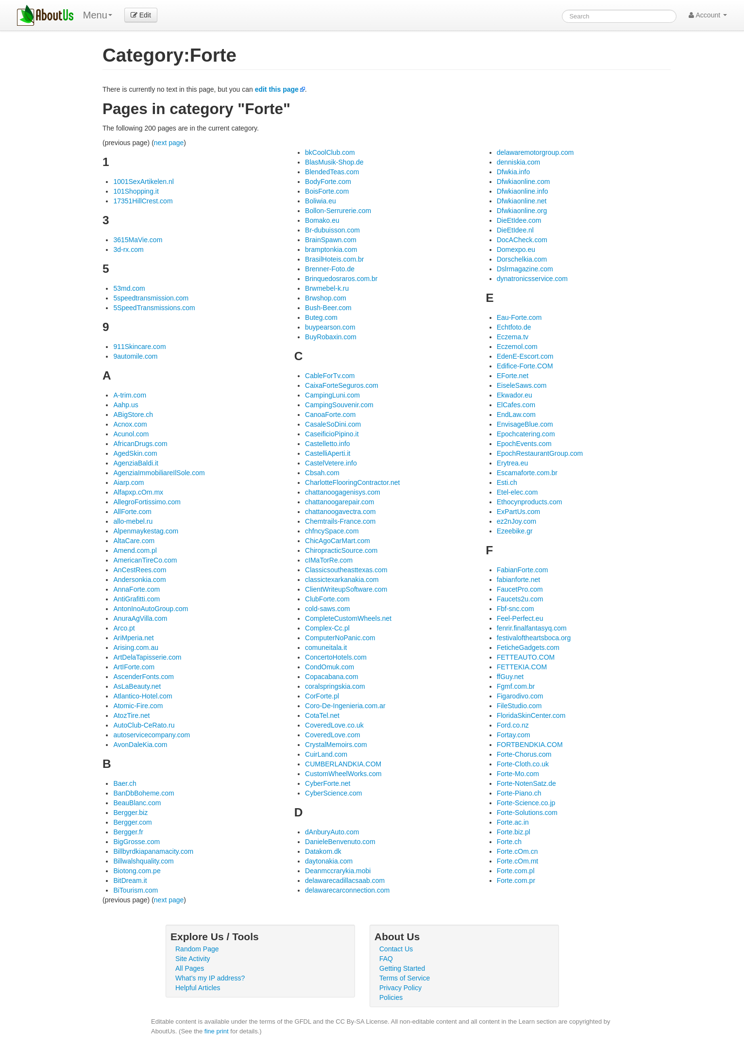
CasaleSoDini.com (333, 424)
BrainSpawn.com (330, 240)
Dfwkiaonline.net (522, 201)
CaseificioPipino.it (332, 434)
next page (169, 143)
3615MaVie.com (137, 240)
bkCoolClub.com (330, 152)
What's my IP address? (210, 978)
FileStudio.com (519, 706)
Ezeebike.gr (515, 531)
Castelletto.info (327, 444)
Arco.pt (124, 628)
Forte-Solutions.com (527, 812)
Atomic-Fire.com (138, 706)
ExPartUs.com (518, 511)
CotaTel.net (322, 715)
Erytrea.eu (512, 463)
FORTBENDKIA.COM (530, 744)
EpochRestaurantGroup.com (540, 453)
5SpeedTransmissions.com (154, 308)
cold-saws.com (327, 609)
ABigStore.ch (133, 414)
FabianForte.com (522, 570)
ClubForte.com (327, 599)
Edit (141, 15)
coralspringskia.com (335, 686)
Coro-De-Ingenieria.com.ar (345, 706)
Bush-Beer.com (328, 308)
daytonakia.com (329, 861)
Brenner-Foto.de (330, 269)
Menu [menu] (97, 15)
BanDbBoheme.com (143, 793)
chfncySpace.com (332, 531)
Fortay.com (513, 735)
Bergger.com (132, 822)
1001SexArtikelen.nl (143, 181)
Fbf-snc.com (515, 609)
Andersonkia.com (139, 579)
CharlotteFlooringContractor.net (352, 482)
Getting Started (402, 968)
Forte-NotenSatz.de (526, 783)
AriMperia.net (133, 638)
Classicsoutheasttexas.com (346, 570)
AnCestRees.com (139, 570)
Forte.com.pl (516, 871)
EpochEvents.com (524, 444)
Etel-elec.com (517, 492)
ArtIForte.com (133, 667)
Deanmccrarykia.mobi (338, 871)
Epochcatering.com (526, 434)
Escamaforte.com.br (527, 473)
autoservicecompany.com (151, 735)
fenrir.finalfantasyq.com (532, 628)
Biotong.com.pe (136, 871)
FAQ (386, 959)
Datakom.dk (323, 851)
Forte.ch (509, 842)
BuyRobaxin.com (330, 337)
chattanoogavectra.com (340, 511)
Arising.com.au (135, 647)
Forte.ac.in (513, 822)
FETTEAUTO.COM (526, 657)
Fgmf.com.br (516, 686)
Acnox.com (130, 424)
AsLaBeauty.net (137, 686)
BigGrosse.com (136, 842)
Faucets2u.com (520, 599)
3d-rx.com (128, 249)
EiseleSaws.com (522, 385)
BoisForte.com (327, 191)
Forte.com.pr (516, 880)
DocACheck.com (522, 240)
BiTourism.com (135, 890)
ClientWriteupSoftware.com (346, 589)
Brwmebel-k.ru (327, 288)
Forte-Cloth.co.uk (523, 764)
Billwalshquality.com (143, 861)
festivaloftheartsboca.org (534, 638)
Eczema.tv (512, 337)
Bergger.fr (128, 832)
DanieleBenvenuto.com (340, 842)
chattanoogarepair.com (339, 502)
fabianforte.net (519, 579)
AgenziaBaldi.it (135, 463)
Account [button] (708, 15)
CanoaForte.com (330, 414)
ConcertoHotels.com (336, 657)
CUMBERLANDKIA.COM (343, 764)
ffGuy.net (510, 677)
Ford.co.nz (513, 725)
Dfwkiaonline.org (522, 211)
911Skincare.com (139, 346)
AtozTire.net (131, 715)
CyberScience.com (333, 793)
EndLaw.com (516, 414)
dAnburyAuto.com (332, 832)
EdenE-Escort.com (525, 356)
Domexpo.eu (516, 249)
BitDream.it (130, 880)
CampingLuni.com (332, 395)
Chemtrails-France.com (340, 521)
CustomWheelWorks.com (343, 774)
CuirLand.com (326, 754)
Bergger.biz (130, 812)
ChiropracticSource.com (341, 550)
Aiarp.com (128, 482)
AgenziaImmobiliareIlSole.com (158, 473)
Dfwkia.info (513, 172)
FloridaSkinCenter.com (531, 715)
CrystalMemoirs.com (336, 744)
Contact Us (396, 949)
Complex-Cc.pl (327, 628)
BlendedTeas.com (332, 172)
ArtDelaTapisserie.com (147, 657)
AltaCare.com (133, 541)
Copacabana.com (331, 677)
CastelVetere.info (331, 463)
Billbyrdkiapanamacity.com (153, 851)
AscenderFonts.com (143, 677)
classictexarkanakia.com (342, 579)
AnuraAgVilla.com (140, 618)
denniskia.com (519, 162)
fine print (216, 1031)
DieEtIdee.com (519, 220)
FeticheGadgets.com (528, 647)
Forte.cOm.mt (518, 861)
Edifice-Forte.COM (525, 366)
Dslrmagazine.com (525, 269)
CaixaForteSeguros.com (341, 385)
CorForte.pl (322, 696)
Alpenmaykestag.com (145, 531)
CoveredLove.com (332, 735)
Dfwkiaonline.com (523, 181)
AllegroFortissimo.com (146, 502)
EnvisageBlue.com (525, 424)
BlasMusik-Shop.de (334, 162)
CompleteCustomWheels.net (348, 618)
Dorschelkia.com (522, 259)
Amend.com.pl (134, 550)
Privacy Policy (400, 988)
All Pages (189, 968)
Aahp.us (125, 405)
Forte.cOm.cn (517, 851)
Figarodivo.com (520, 696)
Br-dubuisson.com (332, 230)
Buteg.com (321, 317)
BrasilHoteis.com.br (334, 259)
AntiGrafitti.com (136, 599)
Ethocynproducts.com (529, 502)
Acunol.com (131, 434)
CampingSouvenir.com (339, 405)
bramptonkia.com (331, 249)
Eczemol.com (517, 346)
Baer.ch (124, 783)
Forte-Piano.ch (519, 793)
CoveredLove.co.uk (334, 725)
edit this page (277, 89)
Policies (391, 997)
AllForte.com (132, 511)
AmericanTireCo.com (145, 560)
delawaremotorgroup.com (535, 152)
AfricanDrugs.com (140, 444)
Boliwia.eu (320, 201)
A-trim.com (129, 395)
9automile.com (135, 356)
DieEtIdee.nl (515, 230)
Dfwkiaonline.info (522, 191)
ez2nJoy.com (516, 521)
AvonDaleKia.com (140, 744)
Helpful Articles (197, 988)
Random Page (197, 949)
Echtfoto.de (514, 327)
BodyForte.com (328, 181)
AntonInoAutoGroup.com (150, 609)
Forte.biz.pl (513, 832)
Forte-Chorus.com (524, 754)
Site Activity (192, 959)
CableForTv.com (330, 376)
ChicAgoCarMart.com (337, 541)
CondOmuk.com (329, 667)
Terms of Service (404, 978)
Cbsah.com (322, 473)
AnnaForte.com (136, 589)
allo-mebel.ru (132, 521)
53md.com (129, 288)
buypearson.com (330, 327)
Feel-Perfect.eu (520, 618)
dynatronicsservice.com (532, 278)
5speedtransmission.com (150, 298)
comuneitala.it (326, 647)
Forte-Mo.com (518, 774)
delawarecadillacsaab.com (345, 880)
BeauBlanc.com (137, 803)
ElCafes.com (516, 405)
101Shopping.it (135, 191)
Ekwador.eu (514, 395)
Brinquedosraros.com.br (341, 278)
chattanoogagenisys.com (342, 492)
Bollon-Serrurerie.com (338, 211)
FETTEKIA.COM (522, 667)
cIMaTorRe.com (329, 560)
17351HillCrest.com (142, 201)
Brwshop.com (325, 298)
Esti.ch (507, 482)
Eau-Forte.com (519, 317)
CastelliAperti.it (327, 453)
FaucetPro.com (520, 589)
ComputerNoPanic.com (340, 638)
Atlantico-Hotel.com (142, 696)
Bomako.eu (322, 220)
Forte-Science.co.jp (526, 803)
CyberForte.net (327, 783)
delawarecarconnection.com (347, 890)
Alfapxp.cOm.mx (138, 492)
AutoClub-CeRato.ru (143, 725)
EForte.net (512, 376)
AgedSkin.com (135, 453)
